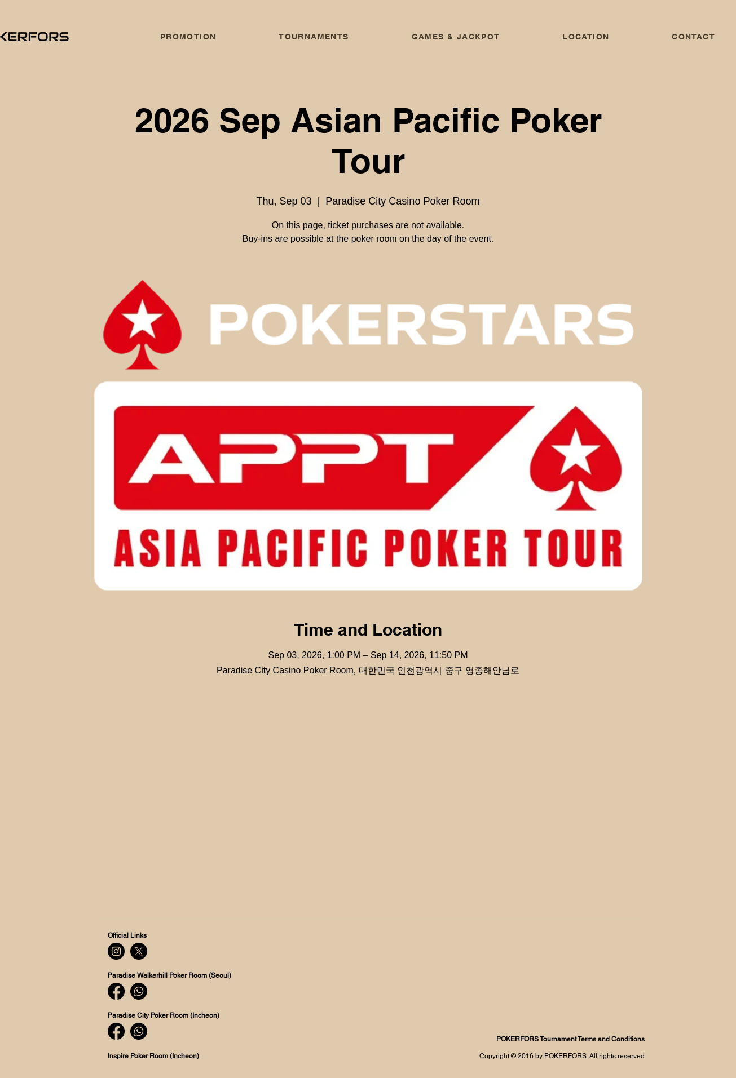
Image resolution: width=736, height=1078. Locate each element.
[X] (138, 951)
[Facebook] (116, 991)
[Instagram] (116, 951)
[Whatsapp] (138, 991)
